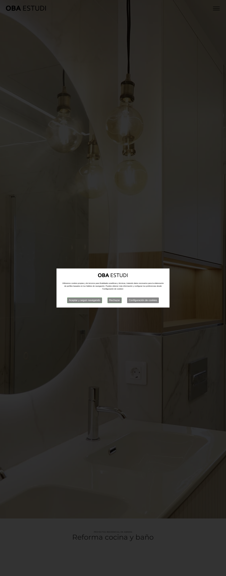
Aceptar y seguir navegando (84, 300)
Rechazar (114, 300)
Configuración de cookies (143, 300)
